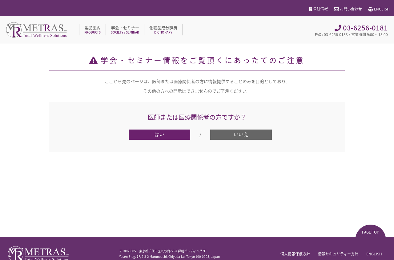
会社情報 (318, 9)
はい (159, 134)
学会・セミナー (125, 29)
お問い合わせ (348, 9)
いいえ (241, 134)
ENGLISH (379, 9)
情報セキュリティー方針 (338, 254)
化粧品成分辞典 (163, 29)
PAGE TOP (370, 232)
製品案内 (92, 29)
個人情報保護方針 (295, 254)
